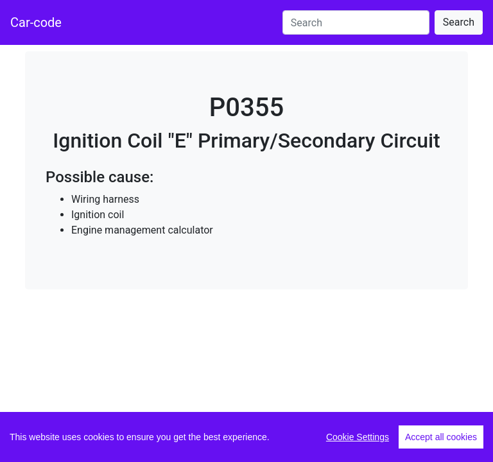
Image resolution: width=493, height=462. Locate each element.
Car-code (36, 22)
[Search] (355, 22)
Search (458, 22)
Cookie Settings (357, 437)
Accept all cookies (441, 437)
